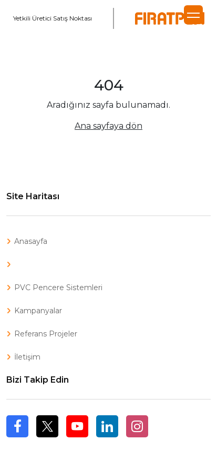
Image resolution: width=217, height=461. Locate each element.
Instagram (137, 426)
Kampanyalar (38, 310)
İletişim (27, 357)
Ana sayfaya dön (108, 126)
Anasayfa (30, 241)
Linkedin (107, 426)
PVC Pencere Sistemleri (58, 287)
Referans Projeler (45, 334)
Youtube (77, 426)
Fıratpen (169, 18)
